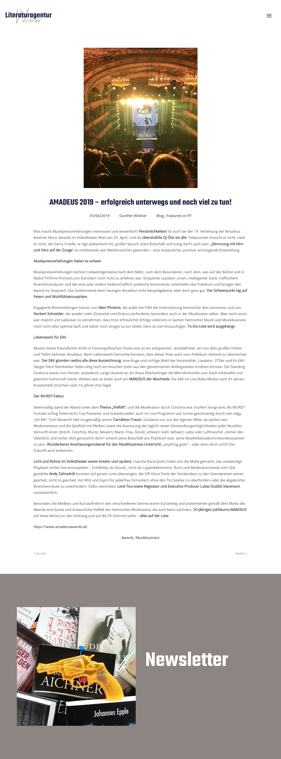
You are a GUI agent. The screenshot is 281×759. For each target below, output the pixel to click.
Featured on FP (179, 215)
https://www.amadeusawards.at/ (60, 526)
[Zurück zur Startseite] (28, 15)
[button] (269, 16)
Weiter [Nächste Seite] (241, 553)
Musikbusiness (148, 537)
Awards (127, 537)
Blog (160, 215)
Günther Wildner (133, 215)
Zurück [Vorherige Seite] (40, 553)
